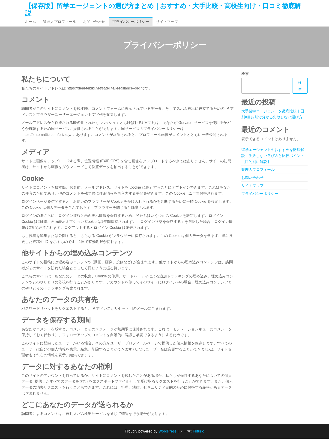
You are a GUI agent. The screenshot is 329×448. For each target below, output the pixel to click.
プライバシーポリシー (130, 26)
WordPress (168, 440)
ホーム (30, 26)
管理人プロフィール (59, 26)
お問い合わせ (94, 26)
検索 (245, 83)
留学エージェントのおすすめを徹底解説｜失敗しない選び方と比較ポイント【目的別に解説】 (272, 165)
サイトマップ (167, 26)
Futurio (198, 440)
